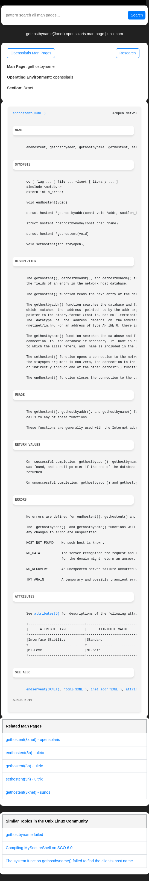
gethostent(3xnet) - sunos (28, 792)
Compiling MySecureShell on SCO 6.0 (39, 848)
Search (137, 15)
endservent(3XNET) (42, 690)
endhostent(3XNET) (29, 113)
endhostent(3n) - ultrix (25, 753)
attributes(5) (47, 614)
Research (127, 53)
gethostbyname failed (24, 834)
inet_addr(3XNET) (106, 690)
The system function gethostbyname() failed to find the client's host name (69, 861)
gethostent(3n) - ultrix (24, 766)
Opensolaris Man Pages (30, 53)
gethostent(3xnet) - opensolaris (33, 739)
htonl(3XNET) (75, 690)
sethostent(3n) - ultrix (24, 779)
